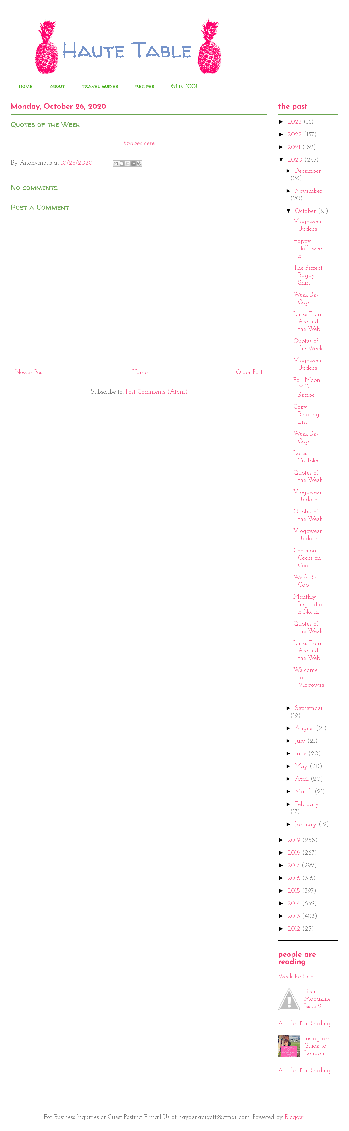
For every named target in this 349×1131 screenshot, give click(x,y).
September (309, 708)
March (304, 792)
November (308, 191)
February (307, 804)
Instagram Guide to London (317, 1046)
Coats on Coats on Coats (307, 558)
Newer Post (29, 372)
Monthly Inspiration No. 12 (307, 604)
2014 (295, 904)
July (301, 741)
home (26, 86)
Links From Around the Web (308, 321)
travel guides (100, 86)
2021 (295, 147)
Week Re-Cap (295, 977)
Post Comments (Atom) (156, 392)
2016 (295, 878)
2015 (295, 891)
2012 (295, 929)
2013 (295, 916)
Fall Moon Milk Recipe (306, 387)
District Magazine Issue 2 (317, 999)
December (308, 171)
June (301, 754)
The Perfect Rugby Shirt (307, 275)
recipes (144, 86)
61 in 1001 (184, 86)
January (306, 824)
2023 (295, 122)
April (302, 779)
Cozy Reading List (306, 414)
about (57, 86)
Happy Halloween (307, 248)
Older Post (249, 372)
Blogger (295, 1117)
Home (140, 372)
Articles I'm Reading (304, 1024)
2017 (294, 866)
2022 (296, 135)
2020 (296, 160)
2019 (295, 840)
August (305, 728)
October (306, 211)
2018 (295, 853)
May (302, 766)
